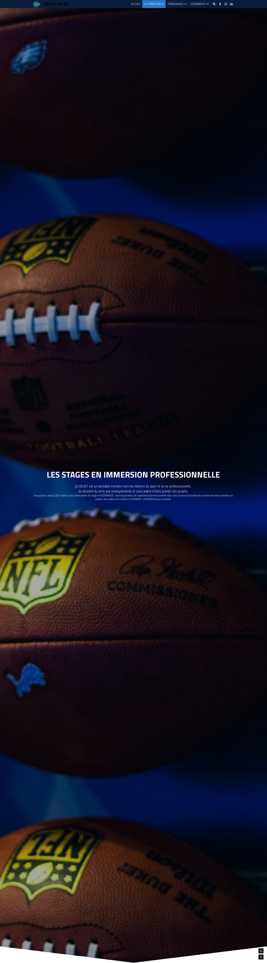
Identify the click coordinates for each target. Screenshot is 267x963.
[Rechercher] (214, 4)
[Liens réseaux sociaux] (220, 4)
